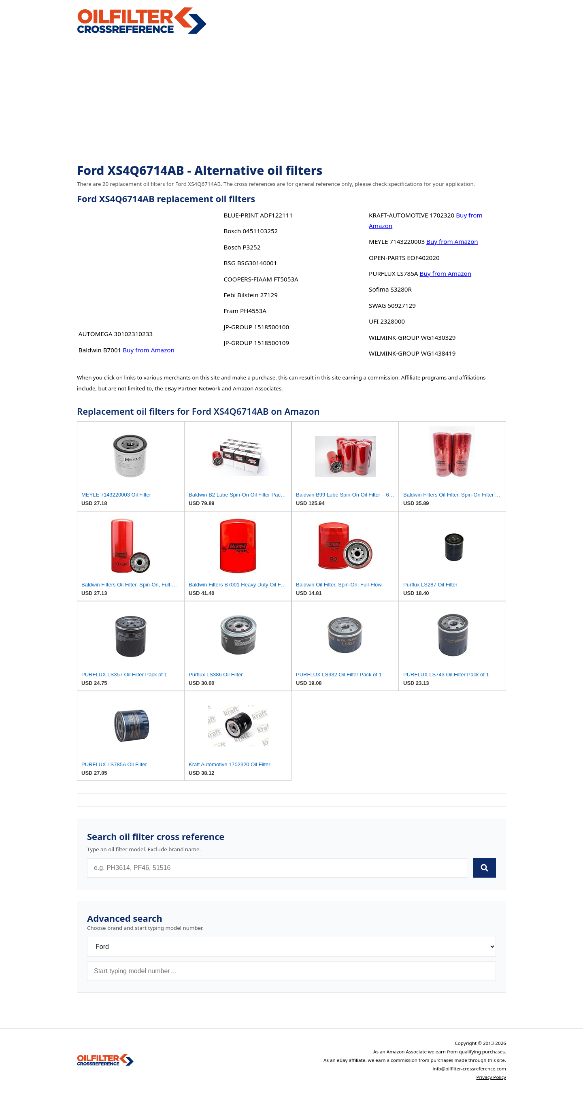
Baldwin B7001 (100, 350)
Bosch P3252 (241, 247)
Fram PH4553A (244, 311)
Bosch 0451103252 (250, 231)
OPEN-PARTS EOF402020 (404, 258)
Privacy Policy (491, 1077)
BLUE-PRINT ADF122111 (258, 215)
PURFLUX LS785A (393, 273)
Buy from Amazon (148, 350)
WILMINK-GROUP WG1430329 (412, 337)
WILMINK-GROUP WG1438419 (412, 353)
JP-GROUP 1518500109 (256, 343)
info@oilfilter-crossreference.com (469, 1069)
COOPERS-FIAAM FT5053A (260, 279)
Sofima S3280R (390, 289)
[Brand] (291, 947)
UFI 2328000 (387, 321)
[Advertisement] (291, 99)
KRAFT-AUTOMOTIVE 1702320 (411, 215)
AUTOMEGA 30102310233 (116, 334)
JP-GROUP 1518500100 (256, 327)
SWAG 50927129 (392, 305)
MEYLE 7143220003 (397, 241)
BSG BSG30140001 (250, 263)
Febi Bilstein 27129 (250, 295)
